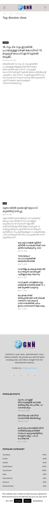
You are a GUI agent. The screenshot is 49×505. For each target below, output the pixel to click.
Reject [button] (27, 501)
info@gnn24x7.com (29, 368)
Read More (38, 500)
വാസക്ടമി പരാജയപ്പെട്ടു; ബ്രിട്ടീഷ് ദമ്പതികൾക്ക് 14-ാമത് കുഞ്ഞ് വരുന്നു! (31, 285)
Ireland (5, 42)
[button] (4, 7)
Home (5, 14)
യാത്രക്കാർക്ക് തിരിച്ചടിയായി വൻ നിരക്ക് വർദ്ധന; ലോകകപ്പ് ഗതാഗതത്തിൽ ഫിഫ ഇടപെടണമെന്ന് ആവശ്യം (31, 301)
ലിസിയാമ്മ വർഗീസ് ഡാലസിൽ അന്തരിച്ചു (29, 417)
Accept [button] (18, 501)
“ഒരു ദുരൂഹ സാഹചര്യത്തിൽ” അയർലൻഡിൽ (27, 258)
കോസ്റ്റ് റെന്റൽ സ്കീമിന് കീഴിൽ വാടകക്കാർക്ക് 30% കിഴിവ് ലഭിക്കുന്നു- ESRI (32, 245)
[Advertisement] (24, 118)
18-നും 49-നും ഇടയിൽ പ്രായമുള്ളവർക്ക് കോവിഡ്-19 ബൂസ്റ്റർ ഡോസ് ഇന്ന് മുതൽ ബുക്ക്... (22, 52)
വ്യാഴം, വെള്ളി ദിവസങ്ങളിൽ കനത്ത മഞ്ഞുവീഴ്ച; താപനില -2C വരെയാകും (30, 403)
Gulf (4, 203)
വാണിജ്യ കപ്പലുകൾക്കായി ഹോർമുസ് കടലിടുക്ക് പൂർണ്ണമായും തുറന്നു (31, 271)
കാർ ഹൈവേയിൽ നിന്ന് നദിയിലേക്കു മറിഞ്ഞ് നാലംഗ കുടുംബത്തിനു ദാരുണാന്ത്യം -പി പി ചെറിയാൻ (31, 433)
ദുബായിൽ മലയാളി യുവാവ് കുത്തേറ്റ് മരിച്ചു (20, 209)
